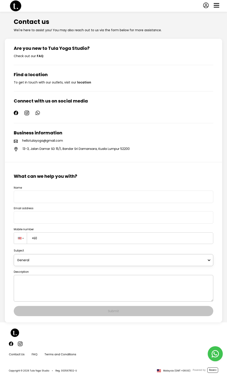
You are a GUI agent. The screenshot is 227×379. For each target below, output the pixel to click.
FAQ (34, 354)
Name (18, 188)
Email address (23, 208)
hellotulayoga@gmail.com (42, 140)
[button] (20, 238)
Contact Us (17, 354)
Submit (113, 311)
